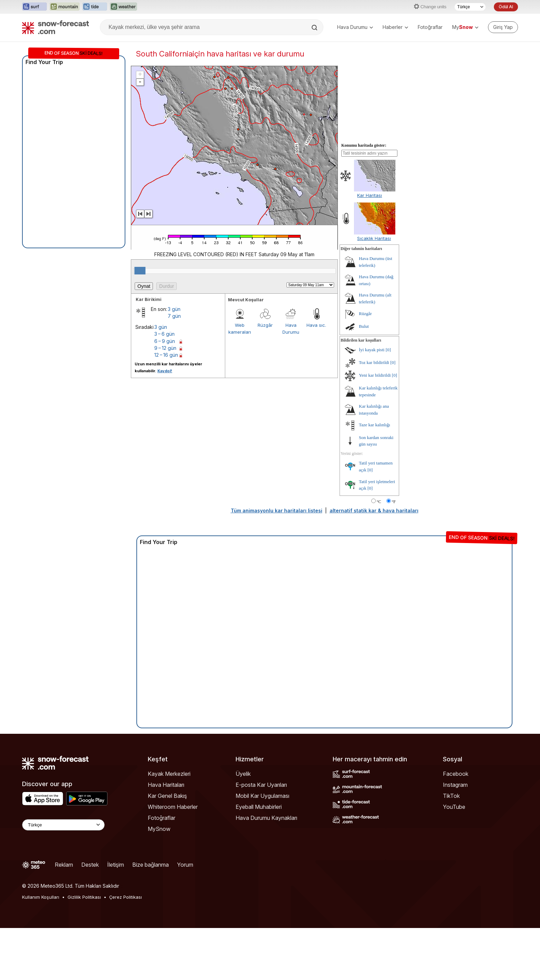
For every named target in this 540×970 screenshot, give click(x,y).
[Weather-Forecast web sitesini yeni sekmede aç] (123, 6)
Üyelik (243, 773)
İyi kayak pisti (371, 349)
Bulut (364, 326)
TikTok (451, 795)
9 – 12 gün (165, 348)
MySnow (159, 828)
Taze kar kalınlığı (374, 424)
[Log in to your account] (503, 27)
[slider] (139, 270)
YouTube (454, 806)
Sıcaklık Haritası (374, 238)
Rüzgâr (265, 325)
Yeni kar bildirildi (375, 375)
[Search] (315, 27)
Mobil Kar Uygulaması (262, 795)
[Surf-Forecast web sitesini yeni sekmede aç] (34, 6)
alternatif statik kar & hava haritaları (374, 510)
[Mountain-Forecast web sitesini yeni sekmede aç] (65, 6)
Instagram (455, 784)
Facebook (455, 773)
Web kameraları (239, 328)
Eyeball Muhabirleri (259, 806)
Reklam (64, 864)
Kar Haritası (369, 195)
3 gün (174, 309)
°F (394, 501)
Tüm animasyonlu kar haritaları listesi (276, 510)
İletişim (115, 864)
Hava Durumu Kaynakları (266, 817)
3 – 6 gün (164, 334)
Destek (90, 864)
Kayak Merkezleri (169, 773)
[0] (388, 349)
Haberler (395, 27)
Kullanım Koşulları (40, 897)
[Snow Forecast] (55, 27)
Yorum (185, 864)
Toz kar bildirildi (374, 362)
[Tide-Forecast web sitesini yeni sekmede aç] (94, 6)
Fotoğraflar (430, 27)
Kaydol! (164, 370)
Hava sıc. (316, 325)
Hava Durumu (355, 27)
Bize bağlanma (150, 864)
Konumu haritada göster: (363, 145)
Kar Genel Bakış (167, 795)
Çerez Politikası (125, 897)
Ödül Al (506, 6)
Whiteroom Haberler (173, 806)
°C (379, 501)
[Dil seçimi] (470, 7)
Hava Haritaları (166, 784)
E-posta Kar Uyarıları (261, 784)
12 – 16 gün (166, 355)
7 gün (174, 316)
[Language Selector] (63, 825)
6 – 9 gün (164, 341)
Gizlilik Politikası (84, 897)
